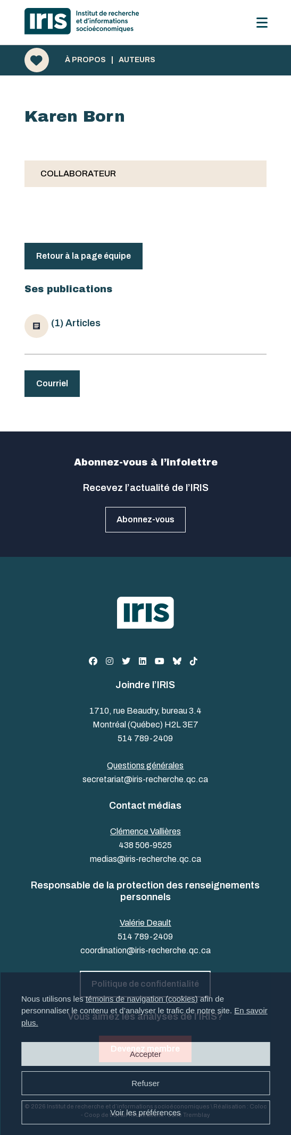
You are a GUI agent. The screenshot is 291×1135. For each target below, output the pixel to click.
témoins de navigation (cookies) (142, 998)
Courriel (52, 383)
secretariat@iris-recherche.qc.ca (145, 779)
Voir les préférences (145, 1112)
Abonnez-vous (145, 519)
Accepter (145, 1053)
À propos (85, 60)
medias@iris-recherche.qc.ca (145, 858)
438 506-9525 (145, 845)
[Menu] (262, 22)
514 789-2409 (145, 738)
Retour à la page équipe (83, 255)
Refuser (145, 1083)
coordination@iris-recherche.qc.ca (145, 950)
